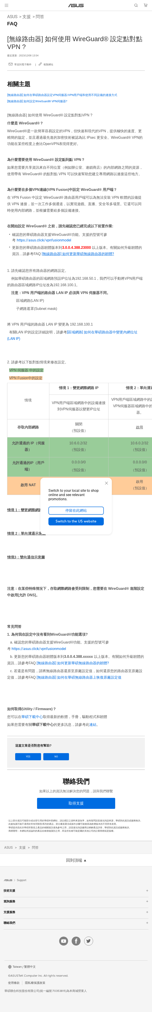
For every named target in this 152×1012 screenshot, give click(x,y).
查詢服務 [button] (76, 901)
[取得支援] (76, 803)
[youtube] (63, 941)
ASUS (12, 16)
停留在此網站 (76, 510)
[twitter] (88, 941)
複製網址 (48, 64)
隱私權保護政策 (35, 982)
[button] (6, 5)
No (55, 756)
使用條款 (14, 982)
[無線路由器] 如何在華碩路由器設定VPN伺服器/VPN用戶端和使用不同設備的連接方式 (62, 95)
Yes (27, 756)
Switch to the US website (76, 521)
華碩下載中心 (32, 717)
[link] (76, 5)
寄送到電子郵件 (22, 64)
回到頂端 (74, 860)
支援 (26, 16)
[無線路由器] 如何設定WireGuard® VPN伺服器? (37, 101)
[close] (106, 483)
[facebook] (76, 941)
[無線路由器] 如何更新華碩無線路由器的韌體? (73, 663)
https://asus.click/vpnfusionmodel (44, 240)
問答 (40, 16)
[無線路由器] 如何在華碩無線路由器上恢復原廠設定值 (79, 677)
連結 (92, 724)
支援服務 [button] (76, 912)
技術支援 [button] (76, 890)
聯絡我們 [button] (76, 922)
